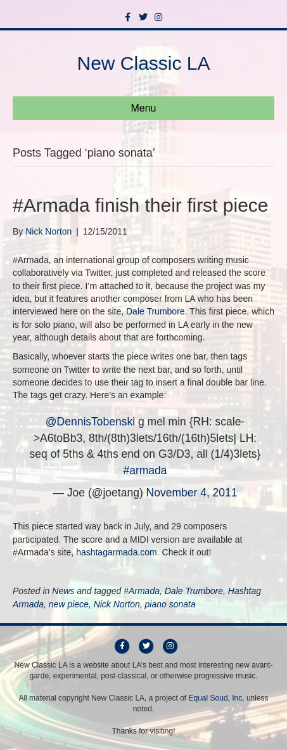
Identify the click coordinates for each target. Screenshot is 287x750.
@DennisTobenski (90, 421)
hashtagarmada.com (116, 552)
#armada (145, 470)
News (63, 591)
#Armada (142, 591)
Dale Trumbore (155, 311)
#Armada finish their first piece (141, 205)
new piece (69, 604)
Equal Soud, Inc (216, 698)
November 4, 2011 (192, 492)
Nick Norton (117, 604)
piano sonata (170, 604)
